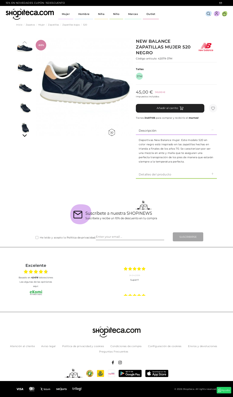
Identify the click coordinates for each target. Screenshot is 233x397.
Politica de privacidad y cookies (83, 346)
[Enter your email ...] (130, 237)
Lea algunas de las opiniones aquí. (36, 283)
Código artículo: (146, 58)
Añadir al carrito (170, 108)
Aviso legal (48, 346)
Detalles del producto (176, 174)
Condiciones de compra (125, 346)
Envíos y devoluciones (202, 346)
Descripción (176, 130)
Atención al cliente (22, 346)
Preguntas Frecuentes (113, 351)
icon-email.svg (220, 3)
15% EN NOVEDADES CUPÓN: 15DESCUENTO (35, 2)
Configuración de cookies (165, 346)
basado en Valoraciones (36, 277)
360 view (112, 132)
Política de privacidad (81, 237)
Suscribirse (188, 236)
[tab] (176, 130)
